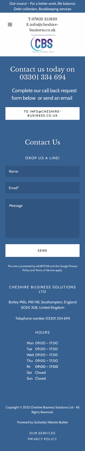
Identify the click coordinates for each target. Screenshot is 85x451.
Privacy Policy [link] (42, 439)
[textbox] (42, 171)
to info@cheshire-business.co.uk (42, 113)
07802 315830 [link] (44, 19)
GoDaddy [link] (40, 422)
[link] (42, 43)
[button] (11, 24)
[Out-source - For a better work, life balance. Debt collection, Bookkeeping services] (42, 6)
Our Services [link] (42, 433)
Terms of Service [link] (45, 270)
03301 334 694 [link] (58, 318)
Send (42, 250)
